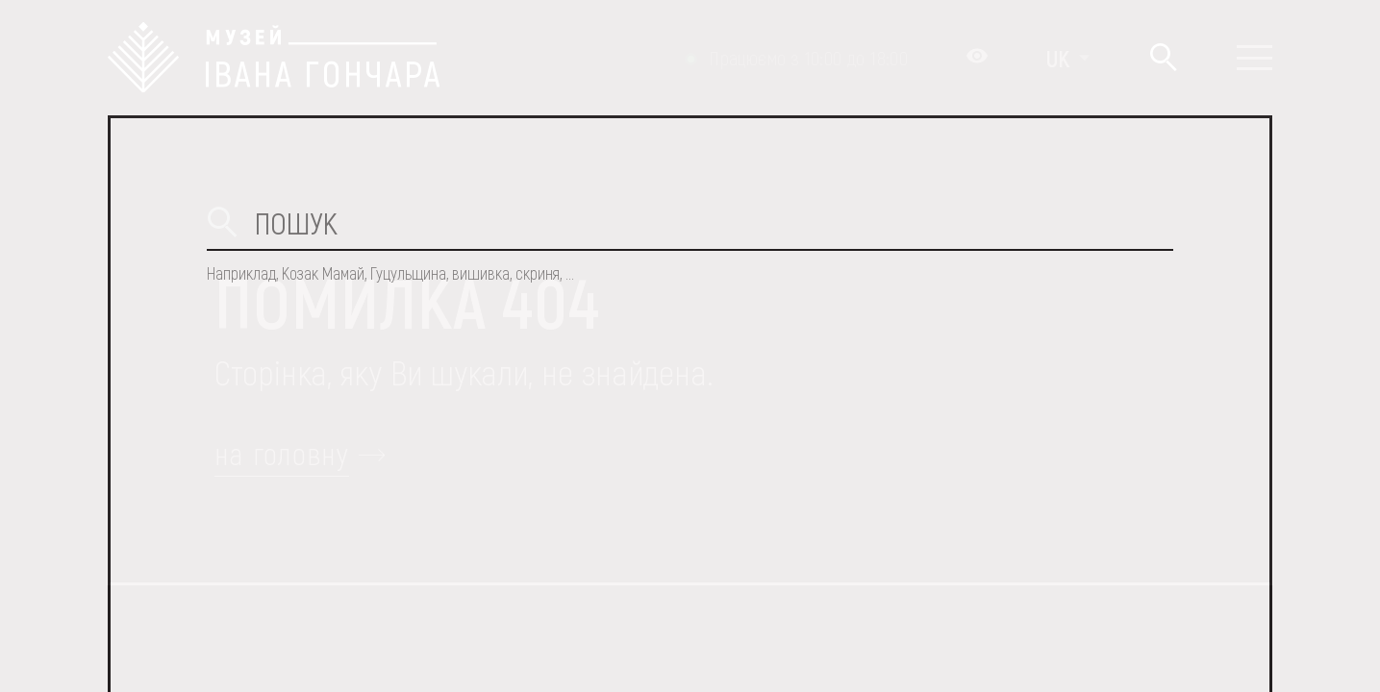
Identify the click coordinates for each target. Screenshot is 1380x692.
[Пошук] (1163, 58)
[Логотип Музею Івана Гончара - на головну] (273, 57)
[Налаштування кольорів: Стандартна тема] (977, 57)
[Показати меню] (1254, 57)
